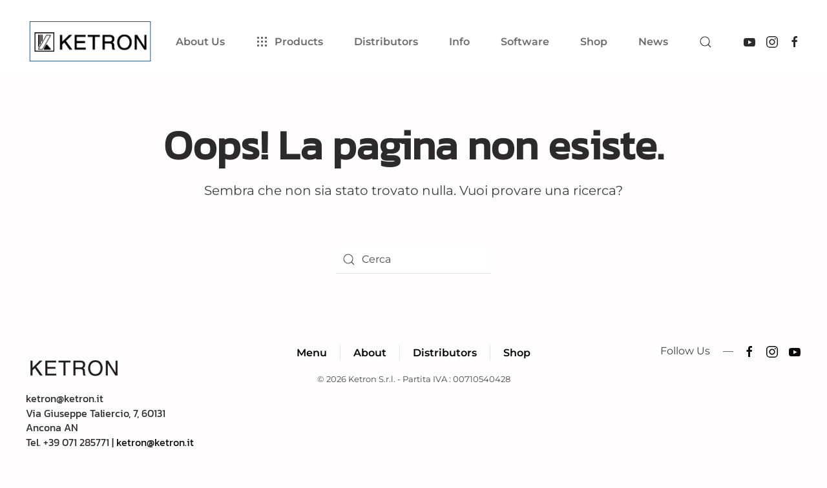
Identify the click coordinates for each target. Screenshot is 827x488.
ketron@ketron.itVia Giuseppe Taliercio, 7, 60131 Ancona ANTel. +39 (95, 420)
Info (459, 42)
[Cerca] (413, 259)
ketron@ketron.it (155, 442)
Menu (312, 353)
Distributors (445, 353)
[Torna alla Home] (93, 42)
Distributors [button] (386, 42)
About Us (200, 42)
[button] (705, 42)
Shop (593, 42)
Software (525, 42)
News (653, 42)
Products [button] (289, 42)
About (369, 353)
